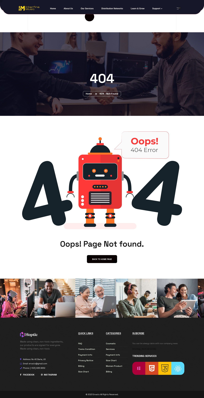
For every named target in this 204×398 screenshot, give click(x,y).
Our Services (87, 8)
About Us (68, 8)
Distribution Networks (112, 8)
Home (53, 8)
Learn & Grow (138, 8)
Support (156, 8)
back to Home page (102, 259)
